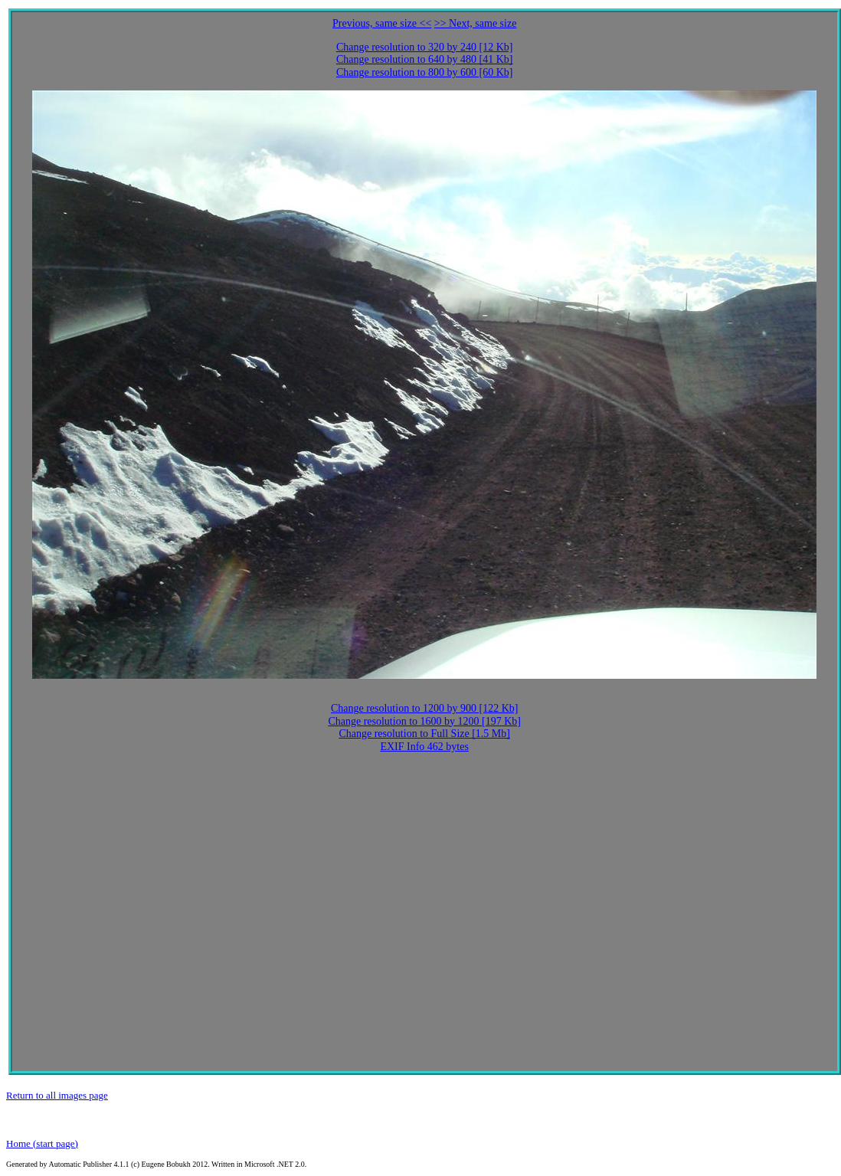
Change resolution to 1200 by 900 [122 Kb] (425, 708)
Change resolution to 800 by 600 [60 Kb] (424, 72)
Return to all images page (57, 1095)
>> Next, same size (475, 23)
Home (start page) (42, 1143)
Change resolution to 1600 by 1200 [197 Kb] (424, 721)
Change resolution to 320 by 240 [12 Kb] (424, 47)
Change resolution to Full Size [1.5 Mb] (424, 733)
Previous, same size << (381, 23)
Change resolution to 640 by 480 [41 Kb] (424, 59)
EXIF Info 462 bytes (424, 746)
